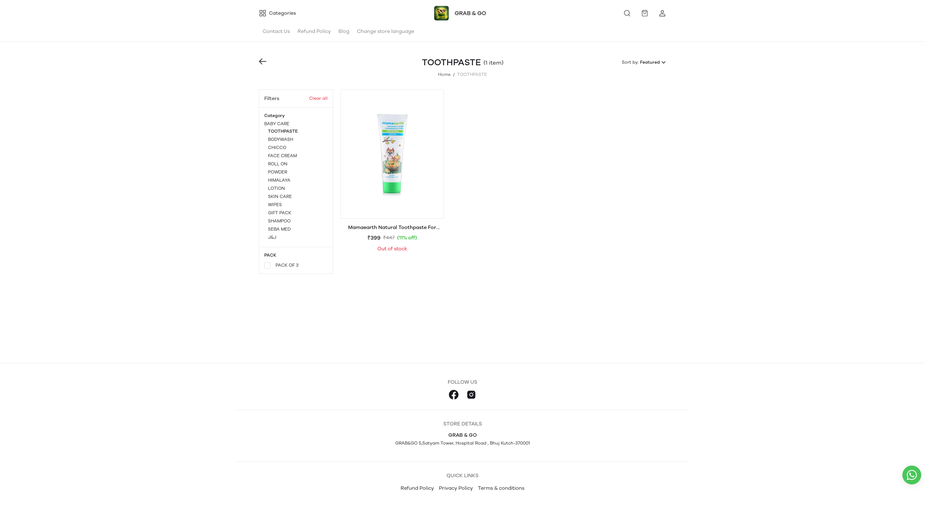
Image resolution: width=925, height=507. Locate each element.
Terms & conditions (501, 488)
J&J (272, 237)
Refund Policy (314, 31)
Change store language (385, 31)
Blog (343, 31)
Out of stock (392, 249)
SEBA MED (279, 229)
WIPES (275, 204)
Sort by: (630, 62)
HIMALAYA (279, 180)
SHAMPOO (279, 221)
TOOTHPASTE (283, 131)
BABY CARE (296, 181)
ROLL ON (277, 164)
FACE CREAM (282, 155)
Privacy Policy (456, 488)
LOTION (276, 188)
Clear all (318, 98)
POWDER (277, 172)
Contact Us (276, 31)
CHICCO (277, 147)
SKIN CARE (280, 196)
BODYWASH (280, 139)
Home (444, 74)
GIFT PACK (279, 213)
